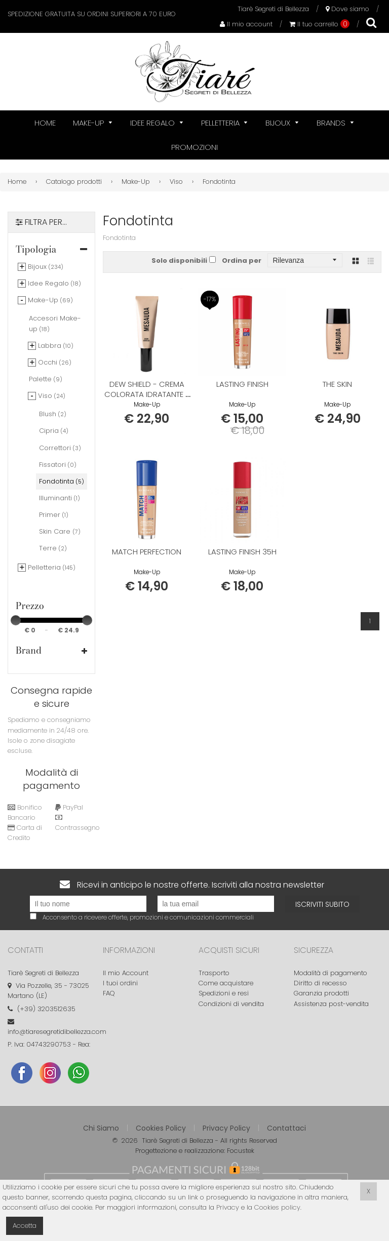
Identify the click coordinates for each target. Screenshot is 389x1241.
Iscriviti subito (322, 904)
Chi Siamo (101, 1128)
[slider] (16, 620)
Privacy (227, 1207)
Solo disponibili (179, 260)
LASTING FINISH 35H (242, 551)
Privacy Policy (226, 1128)
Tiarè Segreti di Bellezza (273, 9)
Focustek (240, 1150)
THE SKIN (337, 384)
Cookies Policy (161, 1128)
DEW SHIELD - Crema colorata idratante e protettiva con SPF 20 (146, 394)
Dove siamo (347, 9)
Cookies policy (277, 1207)
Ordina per (241, 260)
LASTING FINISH (242, 384)
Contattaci (286, 1128)
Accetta (24, 1225)
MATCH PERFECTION (146, 551)
